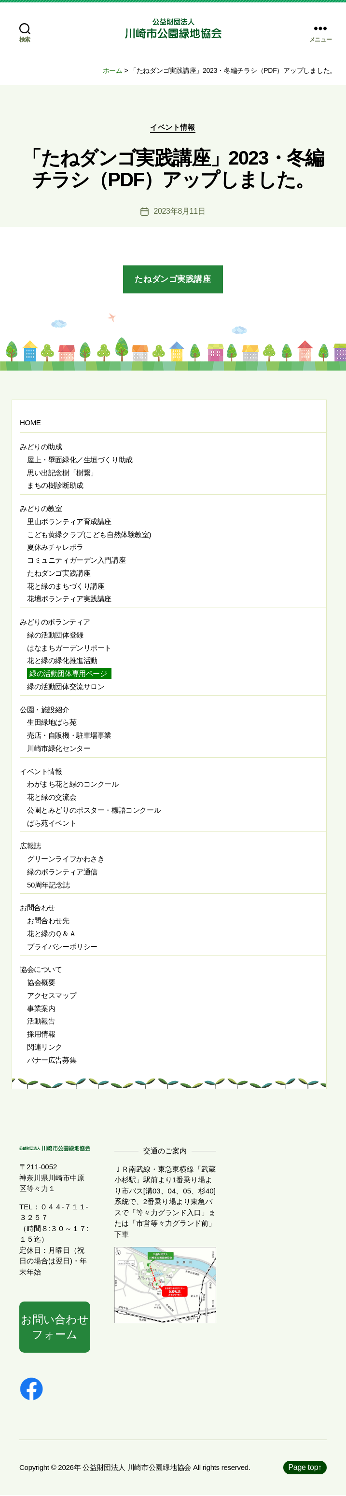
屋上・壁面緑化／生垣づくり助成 (80, 460)
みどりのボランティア (55, 622)
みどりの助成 (41, 447)
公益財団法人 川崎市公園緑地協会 (137, 1468)
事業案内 (41, 1008)
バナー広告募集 (51, 1060)
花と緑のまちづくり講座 (65, 586)
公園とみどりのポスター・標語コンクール (94, 810)
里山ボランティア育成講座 (69, 522)
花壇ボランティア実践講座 (69, 599)
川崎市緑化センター (58, 749)
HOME (30, 423)
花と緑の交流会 (51, 797)
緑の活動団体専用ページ (68, 674)
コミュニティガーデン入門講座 (76, 560)
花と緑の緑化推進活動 (62, 661)
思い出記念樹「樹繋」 (62, 473)
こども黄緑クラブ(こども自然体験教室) (89, 534)
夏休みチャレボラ (55, 547)
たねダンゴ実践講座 (173, 279)
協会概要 (41, 983)
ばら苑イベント (51, 823)
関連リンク (44, 1047)
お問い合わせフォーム (54, 1327)
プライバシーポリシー (62, 946)
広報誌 (30, 846)
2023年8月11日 (179, 211)
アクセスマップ (51, 996)
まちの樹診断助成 (55, 486)
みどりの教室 (41, 509)
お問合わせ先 (48, 921)
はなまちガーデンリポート (69, 648)
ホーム (113, 70)
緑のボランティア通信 (62, 872)
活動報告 (41, 1021)
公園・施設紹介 (44, 710)
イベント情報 (173, 128)
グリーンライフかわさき (65, 859)
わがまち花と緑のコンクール (73, 784)
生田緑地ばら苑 (51, 723)
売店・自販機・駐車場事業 (69, 736)
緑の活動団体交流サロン (65, 687)
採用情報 (41, 1034)
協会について (41, 970)
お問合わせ (37, 908)
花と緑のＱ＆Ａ (51, 934)
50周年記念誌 (48, 885)
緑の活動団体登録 (55, 635)
